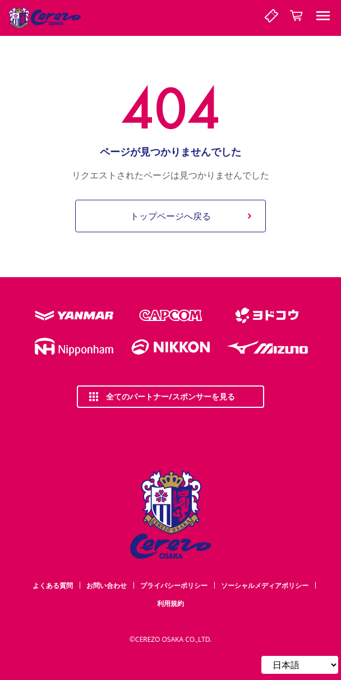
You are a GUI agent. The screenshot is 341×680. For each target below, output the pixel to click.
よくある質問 (53, 585)
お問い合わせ (106, 585)
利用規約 (170, 603)
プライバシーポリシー (174, 585)
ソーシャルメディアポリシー (264, 585)
